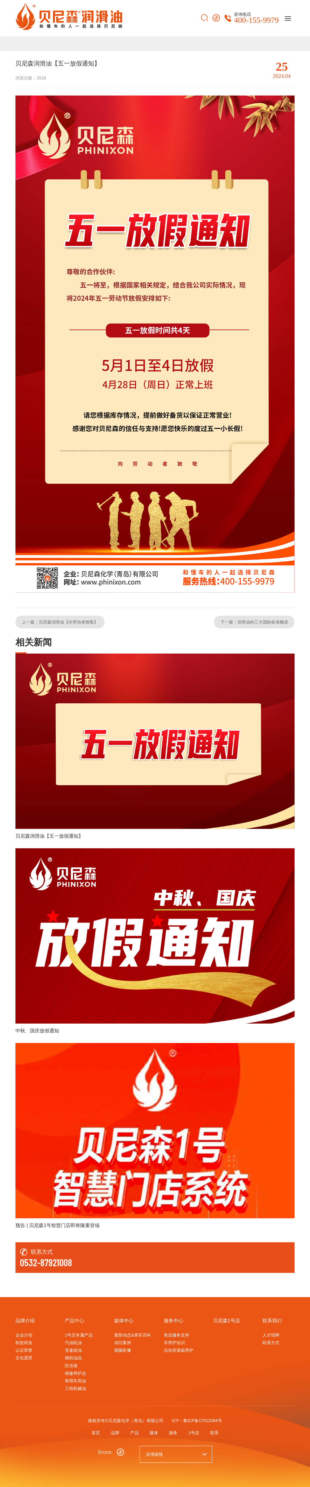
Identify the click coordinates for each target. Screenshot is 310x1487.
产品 (133, 1431)
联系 (218, 1431)
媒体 (154, 1431)
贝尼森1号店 (226, 1320)
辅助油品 (73, 1357)
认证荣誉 (23, 1349)
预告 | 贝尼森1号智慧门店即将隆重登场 (57, 1225)
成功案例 (122, 1342)
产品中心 (74, 1320)
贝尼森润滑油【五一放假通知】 (49, 835)
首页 (92, 1431)
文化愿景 (23, 1357)
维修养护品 (75, 1372)
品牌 (112, 1431)
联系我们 (272, 1320)
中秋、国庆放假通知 (37, 1030)
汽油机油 (73, 1342)
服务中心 (173, 1320)
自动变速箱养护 (178, 1349)
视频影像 (122, 1349)
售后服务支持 (176, 1334)
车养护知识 (174, 1342)
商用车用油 (75, 1380)
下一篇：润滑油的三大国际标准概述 (254, 621)
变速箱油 (73, 1349)
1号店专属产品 (79, 1334)
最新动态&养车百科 (132, 1334)
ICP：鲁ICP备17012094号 (197, 1420)
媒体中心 (124, 1320)
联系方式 (270, 1342)
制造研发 (23, 1342)
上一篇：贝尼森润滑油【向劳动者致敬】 (60, 621)
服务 (174, 1431)
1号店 (196, 1431)
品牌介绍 (25, 1320)
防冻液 (71, 1365)
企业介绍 (23, 1334)
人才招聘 (270, 1334)
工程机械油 (75, 1387)
